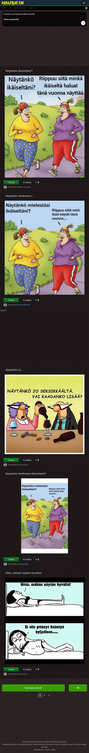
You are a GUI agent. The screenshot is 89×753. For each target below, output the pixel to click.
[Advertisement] (44, 47)
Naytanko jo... (14, 369)
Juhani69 (27, 187)
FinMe (26, 564)
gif (10, 8)
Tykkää (11, 182)
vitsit (4, 8)
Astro (26, 465)
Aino (25, 674)
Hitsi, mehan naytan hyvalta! (24, 572)
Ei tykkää (27, 182)
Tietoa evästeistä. (11, 19)
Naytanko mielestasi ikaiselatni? (26, 473)
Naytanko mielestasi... (19, 195)
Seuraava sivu (33, 688)
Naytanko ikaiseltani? (19, 70)
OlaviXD (27, 305)
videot (31, 8)
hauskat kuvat (20, 8)
